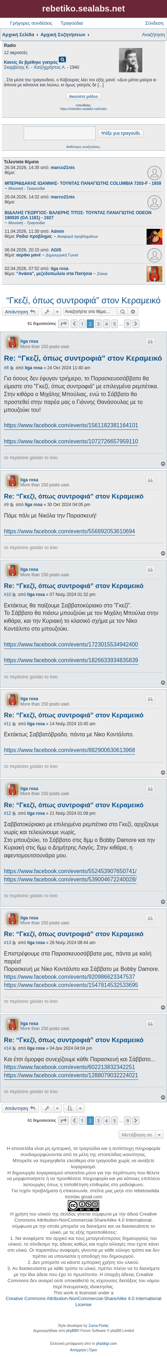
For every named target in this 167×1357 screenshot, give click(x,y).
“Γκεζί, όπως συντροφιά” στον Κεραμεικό (83, 300)
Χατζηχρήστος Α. (50, 67)
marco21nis (63, 167)
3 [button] (98, 324)
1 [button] (82, 324)
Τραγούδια (72, 23)
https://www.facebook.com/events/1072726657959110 (71, 441)
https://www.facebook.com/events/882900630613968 (69, 750)
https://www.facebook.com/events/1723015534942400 (71, 644)
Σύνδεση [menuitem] (154, 23)
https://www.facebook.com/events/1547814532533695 (71, 985)
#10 (7, 594)
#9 (6, 504)
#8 (6, 367)
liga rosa (59, 268)
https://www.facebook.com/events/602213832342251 (69, 1067)
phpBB (71, 1331)
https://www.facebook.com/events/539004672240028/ (70, 879)
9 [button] (127, 324)
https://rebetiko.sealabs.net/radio (83, 109)
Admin (57, 231)
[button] (63, 323)
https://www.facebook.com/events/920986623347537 (69, 977)
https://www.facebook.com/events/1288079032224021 (71, 1075)
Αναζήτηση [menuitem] (153, 34)
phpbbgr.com (106, 1344)
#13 (7, 942)
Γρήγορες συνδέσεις (31, 23)
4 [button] (106, 324)
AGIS (56, 249)
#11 (7, 723)
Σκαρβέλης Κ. (17, 67)
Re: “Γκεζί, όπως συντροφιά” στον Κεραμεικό (83, 358)
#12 (7, 813)
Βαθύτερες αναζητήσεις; (83, 147)
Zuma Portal (98, 1326)
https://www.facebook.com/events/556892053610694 (69, 531)
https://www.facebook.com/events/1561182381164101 (71, 425)
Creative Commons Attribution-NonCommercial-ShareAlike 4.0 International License (83, 1301)
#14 (7, 1048)
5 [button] (114, 324)
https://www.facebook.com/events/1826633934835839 (71, 660)
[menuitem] (78, 1350)
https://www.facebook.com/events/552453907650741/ (70, 871)
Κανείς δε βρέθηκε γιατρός (31, 62)
